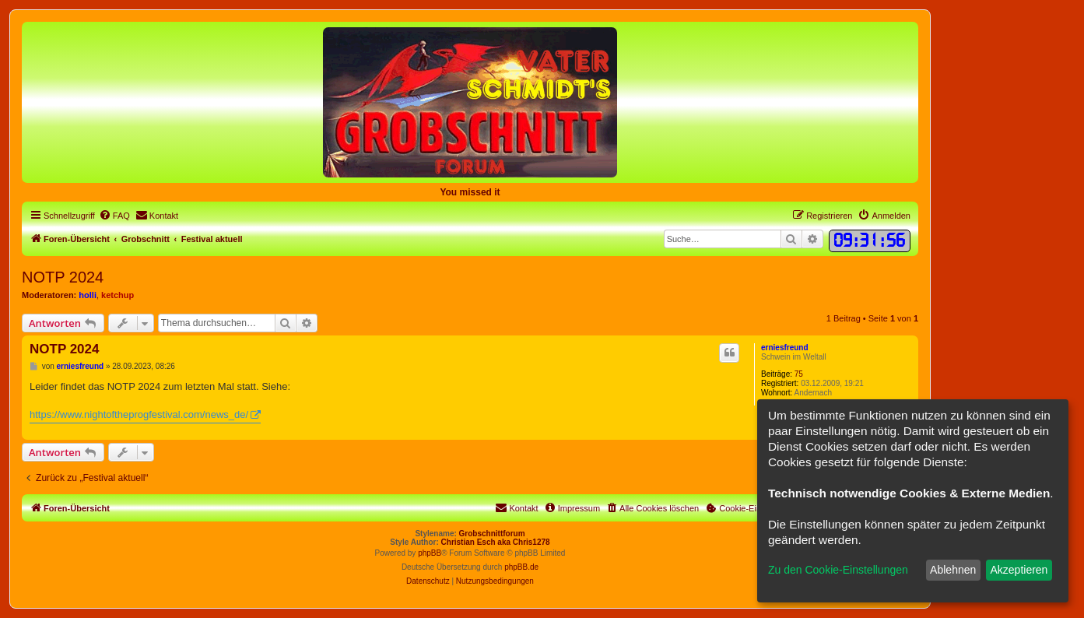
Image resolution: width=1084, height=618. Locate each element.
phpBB (429, 553)
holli (87, 295)
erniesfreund (785, 347)
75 (799, 374)
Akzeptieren (1018, 570)
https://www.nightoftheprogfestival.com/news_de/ (139, 414)
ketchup (117, 295)
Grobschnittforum (492, 533)
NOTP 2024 (62, 277)
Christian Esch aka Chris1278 (495, 542)
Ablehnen (953, 570)
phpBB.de (521, 567)
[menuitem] (114, 215)
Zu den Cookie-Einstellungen (838, 570)
